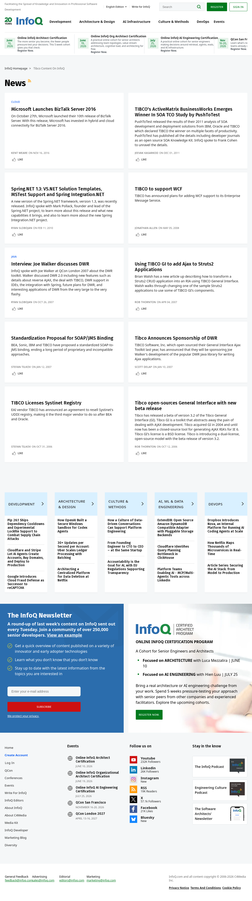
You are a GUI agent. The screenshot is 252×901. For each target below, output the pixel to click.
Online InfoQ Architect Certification (93, 759)
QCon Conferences (13, 774)
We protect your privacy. (23, 716)
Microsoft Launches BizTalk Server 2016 (53, 109)
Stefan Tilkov (21, 367)
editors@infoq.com (71, 880)
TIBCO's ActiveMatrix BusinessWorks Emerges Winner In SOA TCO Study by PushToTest (183, 111)
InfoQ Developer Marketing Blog (16, 834)
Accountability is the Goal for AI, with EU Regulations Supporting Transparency (126, 567)
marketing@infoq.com (101, 880)
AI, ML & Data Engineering (170, 504)
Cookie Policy (231, 888)
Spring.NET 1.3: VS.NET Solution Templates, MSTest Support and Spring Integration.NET (57, 191)
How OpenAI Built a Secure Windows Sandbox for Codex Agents (72, 525)
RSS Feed (30, 83)
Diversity (11, 845)
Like (20, 159)
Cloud (15, 102)
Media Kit (11, 823)
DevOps (203, 21)
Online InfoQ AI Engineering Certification (97, 789)
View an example (64, 635)
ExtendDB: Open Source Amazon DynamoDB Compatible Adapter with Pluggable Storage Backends (175, 527)
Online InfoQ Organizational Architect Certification (97, 774)
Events (219, 21)
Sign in (238, 7)
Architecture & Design (97, 21)
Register (217, 7)
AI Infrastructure (136, 21)
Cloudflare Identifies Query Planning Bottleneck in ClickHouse (173, 552)
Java (14, 256)
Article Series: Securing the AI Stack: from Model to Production (225, 569)
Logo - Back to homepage (24, 19)
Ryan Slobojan (21, 228)
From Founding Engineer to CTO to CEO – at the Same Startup (125, 546)
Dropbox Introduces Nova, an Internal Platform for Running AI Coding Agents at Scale (226, 525)
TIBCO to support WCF (158, 189)
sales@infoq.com (43, 880)
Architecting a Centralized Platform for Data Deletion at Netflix (74, 574)
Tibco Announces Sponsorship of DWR (176, 338)
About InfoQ (13, 808)
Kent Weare (19, 153)
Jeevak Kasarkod (146, 153)
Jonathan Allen (146, 228)
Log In (10, 763)
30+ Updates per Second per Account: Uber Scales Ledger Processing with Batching (73, 550)
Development (61, 21)
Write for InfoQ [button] (141, 6)
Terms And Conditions (206, 888)
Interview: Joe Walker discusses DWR (50, 264)
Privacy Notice (179, 888)
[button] (44, 707)
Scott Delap (143, 367)
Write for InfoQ (16, 793)
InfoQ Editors (14, 800)
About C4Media (16, 815)
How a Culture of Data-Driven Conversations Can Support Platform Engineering (125, 525)
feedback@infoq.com (19, 880)
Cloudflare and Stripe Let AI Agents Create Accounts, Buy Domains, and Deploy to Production (25, 557)
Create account (16, 755)
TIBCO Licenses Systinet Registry (46, 403)
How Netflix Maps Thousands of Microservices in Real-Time (225, 548)
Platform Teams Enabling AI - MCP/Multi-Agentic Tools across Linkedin (175, 574)
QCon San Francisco (91, 802)
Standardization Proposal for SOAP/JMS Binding (62, 338)
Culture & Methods (173, 21)
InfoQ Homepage (16, 68)
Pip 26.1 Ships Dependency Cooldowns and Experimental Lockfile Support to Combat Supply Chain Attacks (25, 529)
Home (9, 748)
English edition (115, 6)
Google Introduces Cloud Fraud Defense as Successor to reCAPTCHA (25, 582)
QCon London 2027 (90, 814)
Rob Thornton (145, 302)
